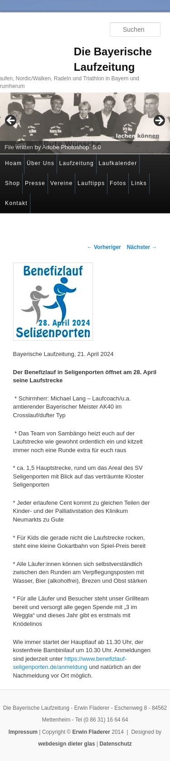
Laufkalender (118, 163)
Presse (35, 183)
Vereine (61, 183)
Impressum (23, 732)
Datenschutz (115, 744)
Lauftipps (91, 183)
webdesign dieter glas (66, 744)
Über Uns (40, 163)
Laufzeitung (76, 163)
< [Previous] (11, 121)
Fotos (118, 183)
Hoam (13, 163)
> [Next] (158, 121)
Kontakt (16, 203)
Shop (12, 183)
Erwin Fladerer (91, 732)
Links (139, 183)
